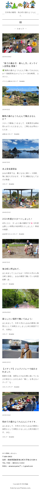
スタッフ (15, 81)
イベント (4, 81)
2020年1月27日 (6, 362)
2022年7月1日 (6, 262)
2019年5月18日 (6, 415)
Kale (26, 484)
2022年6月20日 (6, 312)
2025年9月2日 (6, 109)
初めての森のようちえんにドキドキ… (19, 421)
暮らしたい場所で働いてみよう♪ (17, 319)
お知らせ (10, 81)
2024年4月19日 (6, 212)
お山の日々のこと (7, 234)
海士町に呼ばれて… (11, 269)
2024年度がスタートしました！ (17, 219)
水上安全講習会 (9, 169)
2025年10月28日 (6, 56)
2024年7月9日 (6, 162)
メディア (10, 387)
